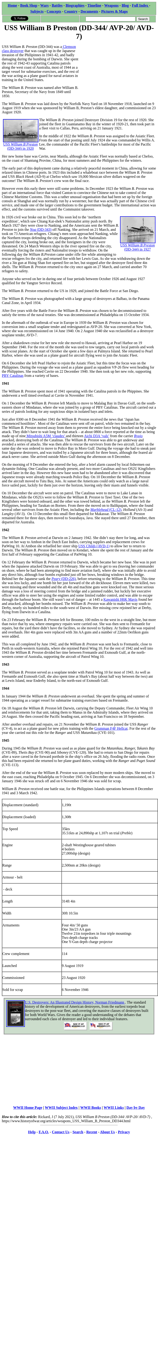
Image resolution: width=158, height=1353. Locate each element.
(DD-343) (44, 229)
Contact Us (60, 1132)
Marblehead (99, 510)
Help (32, 1132)
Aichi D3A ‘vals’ (96, 436)
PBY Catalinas (12, 376)
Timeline (94, 5)
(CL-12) (115, 510)
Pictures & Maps (114, 11)
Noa (33, 229)
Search (77, 1132)
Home (12, 5)
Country (71, 11)
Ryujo (138, 436)
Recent (91, 1132)
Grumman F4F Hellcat (111, 728)
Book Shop (28, 5)
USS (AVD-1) (94, 546)
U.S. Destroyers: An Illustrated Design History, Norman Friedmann (75, 1002)
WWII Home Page (27, 1108)
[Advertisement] (110, 70)
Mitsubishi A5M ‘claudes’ (46, 436)
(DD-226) (68, 579)
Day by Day (135, 1108)
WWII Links (114, 1108)
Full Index (140, 5)
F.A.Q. (44, 1132)
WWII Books (90, 1108)
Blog (125, 5)
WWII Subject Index (61, 1108)
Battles (57, 5)
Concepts (54, 11)
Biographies (75, 5)
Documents (89, 11)
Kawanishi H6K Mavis (120, 599)
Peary (56, 579)
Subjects (37, 11)
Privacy (124, 1132)
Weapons (111, 5)
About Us (107, 1132)
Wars (44, 5)
